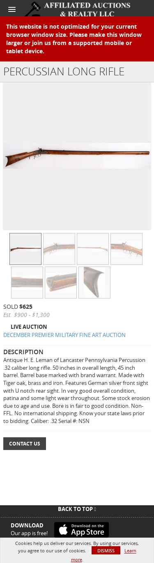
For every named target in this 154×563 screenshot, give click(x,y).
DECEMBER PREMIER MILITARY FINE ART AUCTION (64, 335)
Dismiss (106, 550)
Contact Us (24, 443)
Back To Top (77, 509)
